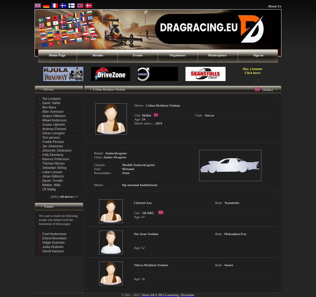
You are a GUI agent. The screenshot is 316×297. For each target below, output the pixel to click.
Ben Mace (49, 107)
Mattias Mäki (51, 185)
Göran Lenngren (53, 133)
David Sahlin (51, 103)
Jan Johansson (52, 146)
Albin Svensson (53, 111)
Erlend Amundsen (54, 238)
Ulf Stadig (49, 189)
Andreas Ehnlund (54, 129)
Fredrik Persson (53, 142)
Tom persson (51, 137)
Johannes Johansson (57, 150)
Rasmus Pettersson (55, 159)
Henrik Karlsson (53, 251)
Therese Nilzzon (53, 163)
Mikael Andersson (54, 120)
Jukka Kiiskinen (53, 247)
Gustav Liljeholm (53, 124)
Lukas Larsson (52, 172)
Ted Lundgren (51, 98)
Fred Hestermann (54, 234)
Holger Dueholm (53, 242)
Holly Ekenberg (52, 155)
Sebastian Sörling (54, 167)
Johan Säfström (53, 176)
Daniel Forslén (52, 180)
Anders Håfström (53, 116)
